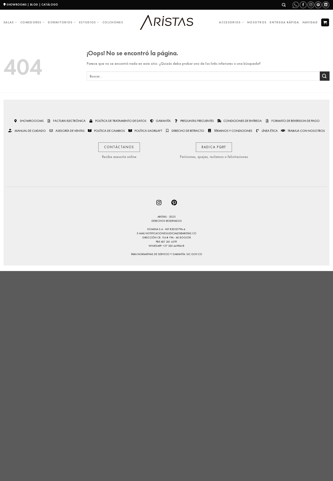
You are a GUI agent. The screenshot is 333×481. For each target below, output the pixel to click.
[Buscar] (284, 5)
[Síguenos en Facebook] (303, 4)
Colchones (112, 22)
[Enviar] (325, 76)
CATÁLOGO (49, 4)
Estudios (89, 22)
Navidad (310, 22)
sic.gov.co (194, 254)
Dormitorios (62, 22)
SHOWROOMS (16, 4)
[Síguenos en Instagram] (310, 4)
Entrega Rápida (284, 22)
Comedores (32, 22)
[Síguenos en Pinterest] (318, 4)
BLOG (34, 4)
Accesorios (231, 22)
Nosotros (256, 22)
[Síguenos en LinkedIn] (325, 4)
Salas (10, 22)
